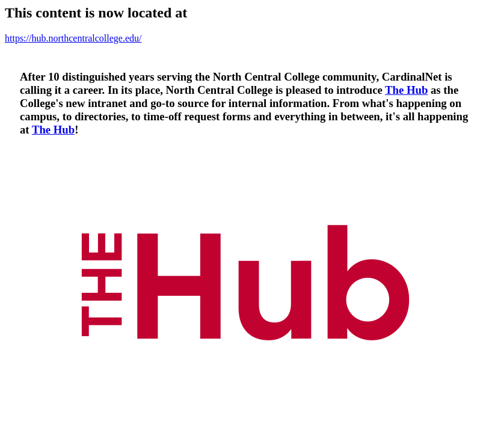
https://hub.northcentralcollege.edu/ (73, 38)
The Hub (406, 90)
